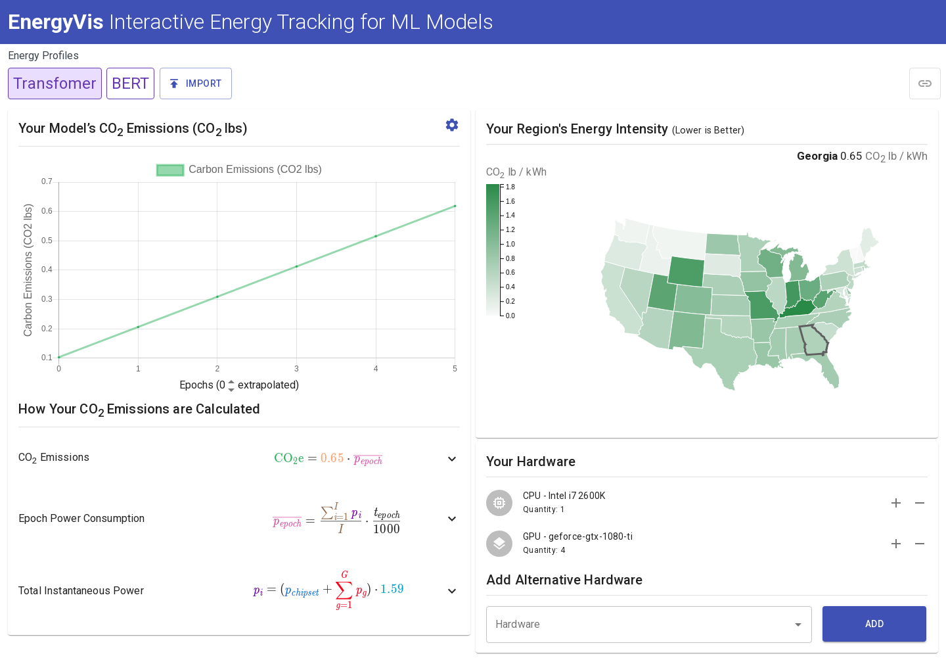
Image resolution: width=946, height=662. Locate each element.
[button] (196, 83)
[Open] (798, 624)
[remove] (919, 503)
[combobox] (649, 622)
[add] (896, 503)
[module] (925, 83)
